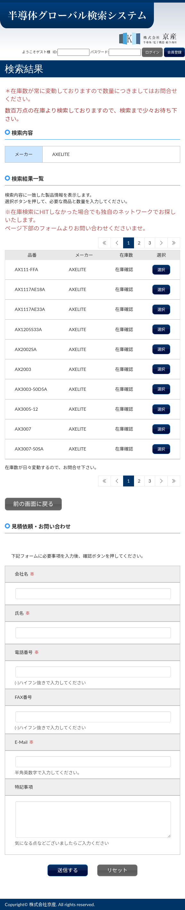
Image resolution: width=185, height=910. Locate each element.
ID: (55, 52)
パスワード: (99, 52)
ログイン (152, 52)
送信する (67, 870)
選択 (161, 269)
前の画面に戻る (33, 503)
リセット (117, 870)
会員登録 (174, 52)
